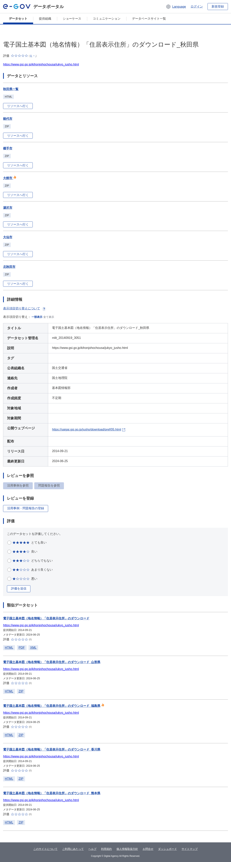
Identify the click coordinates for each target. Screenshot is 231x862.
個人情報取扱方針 (127, 848)
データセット (18, 18)
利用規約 (106, 848)
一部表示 (37, 316)
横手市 (7, 148)
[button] (176, 6)
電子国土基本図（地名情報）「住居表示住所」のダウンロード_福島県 (51, 705)
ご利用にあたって (73, 848)
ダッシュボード (167, 848)
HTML (9, 647)
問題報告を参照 (49, 485)
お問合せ (148, 848)
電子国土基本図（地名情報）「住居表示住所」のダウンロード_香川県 (51, 749)
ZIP (21, 691)
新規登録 (218, 6)
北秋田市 (9, 266)
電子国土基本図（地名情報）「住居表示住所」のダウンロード (46, 618)
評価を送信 (18, 588)
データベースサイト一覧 (149, 18)
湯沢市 (7, 207)
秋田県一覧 (10, 89)
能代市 (7, 118)
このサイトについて (45, 848)
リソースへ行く (18, 106)
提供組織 (45, 18)
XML (33, 647)
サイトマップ (190, 848)
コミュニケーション (107, 18)
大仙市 (7, 237)
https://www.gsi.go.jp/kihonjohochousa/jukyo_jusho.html (41, 64)
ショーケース (72, 18)
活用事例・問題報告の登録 (25, 508)
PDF (22, 647)
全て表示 (48, 316)
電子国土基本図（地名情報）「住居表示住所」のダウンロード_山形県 (51, 662)
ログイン (197, 6)
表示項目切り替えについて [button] (24, 308)
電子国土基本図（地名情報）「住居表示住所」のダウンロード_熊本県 (51, 793)
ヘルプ (92, 848)
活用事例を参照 (18, 485)
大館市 (9, 178)
